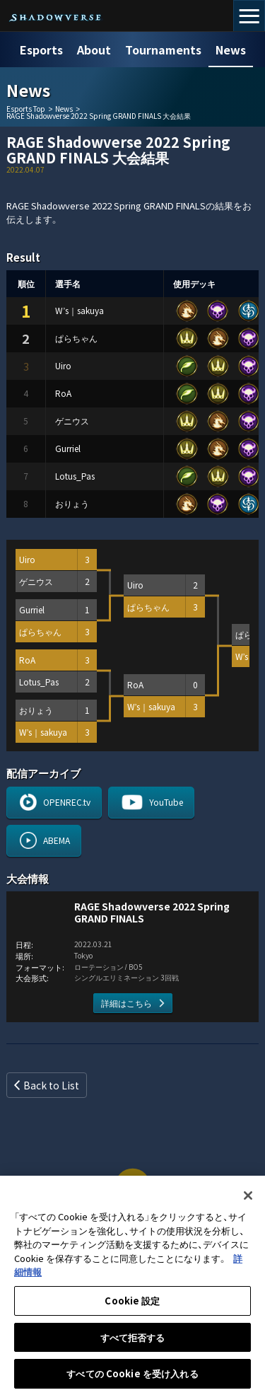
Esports (41, 49)
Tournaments (163, 49)
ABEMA (56, 840)
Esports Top (25, 108)
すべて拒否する (132, 1343)
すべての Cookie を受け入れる (132, 1380)
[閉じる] (248, 1201)
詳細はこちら (126, 1003)
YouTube (166, 802)
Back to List (51, 1085)
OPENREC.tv (66, 802)
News (231, 49)
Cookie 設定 (132, 1306)
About (94, 49)
